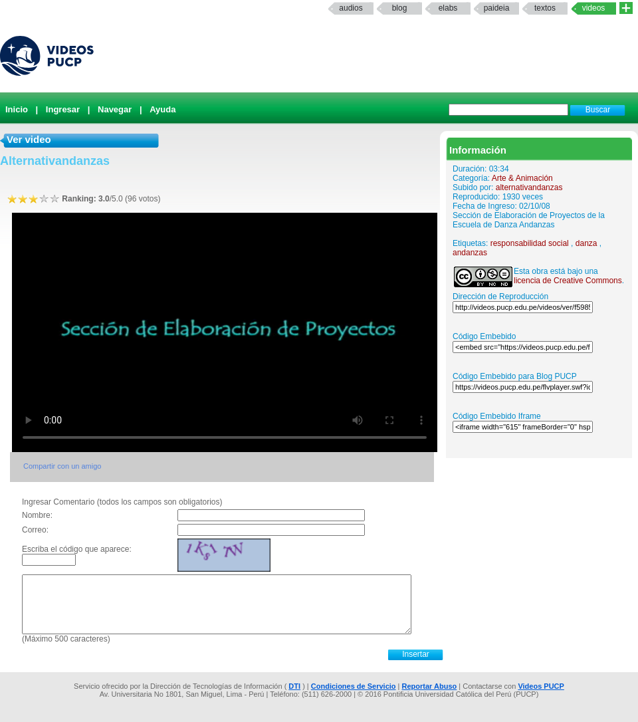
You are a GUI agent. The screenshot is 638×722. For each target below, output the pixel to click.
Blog (399, 8)
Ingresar (63, 109)
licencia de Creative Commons (568, 280)
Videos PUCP (541, 686)
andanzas (470, 252)
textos (545, 8)
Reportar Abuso (429, 686)
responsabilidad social (529, 243)
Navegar (115, 109)
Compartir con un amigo (62, 466)
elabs (448, 8)
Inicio (16, 109)
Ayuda (162, 109)
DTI (294, 686)
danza (586, 243)
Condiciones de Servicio (353, 686)
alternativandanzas (529, 187)
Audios (350, 8)
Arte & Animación (522, 178)
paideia (497, 8)
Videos (593, 8)
